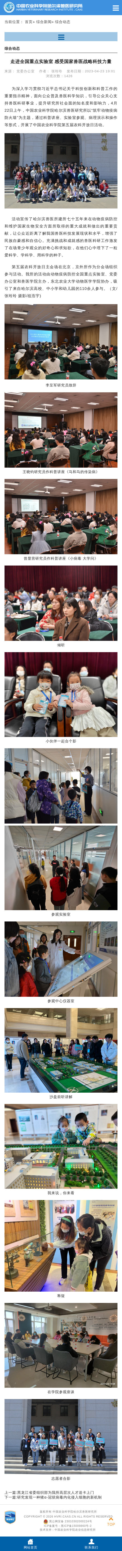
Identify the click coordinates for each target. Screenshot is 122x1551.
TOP (111, 1521)
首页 (29, 22)
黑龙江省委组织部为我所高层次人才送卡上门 (55, 1492)
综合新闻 (44, 22)
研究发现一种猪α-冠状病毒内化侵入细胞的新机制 (59, 1497)
